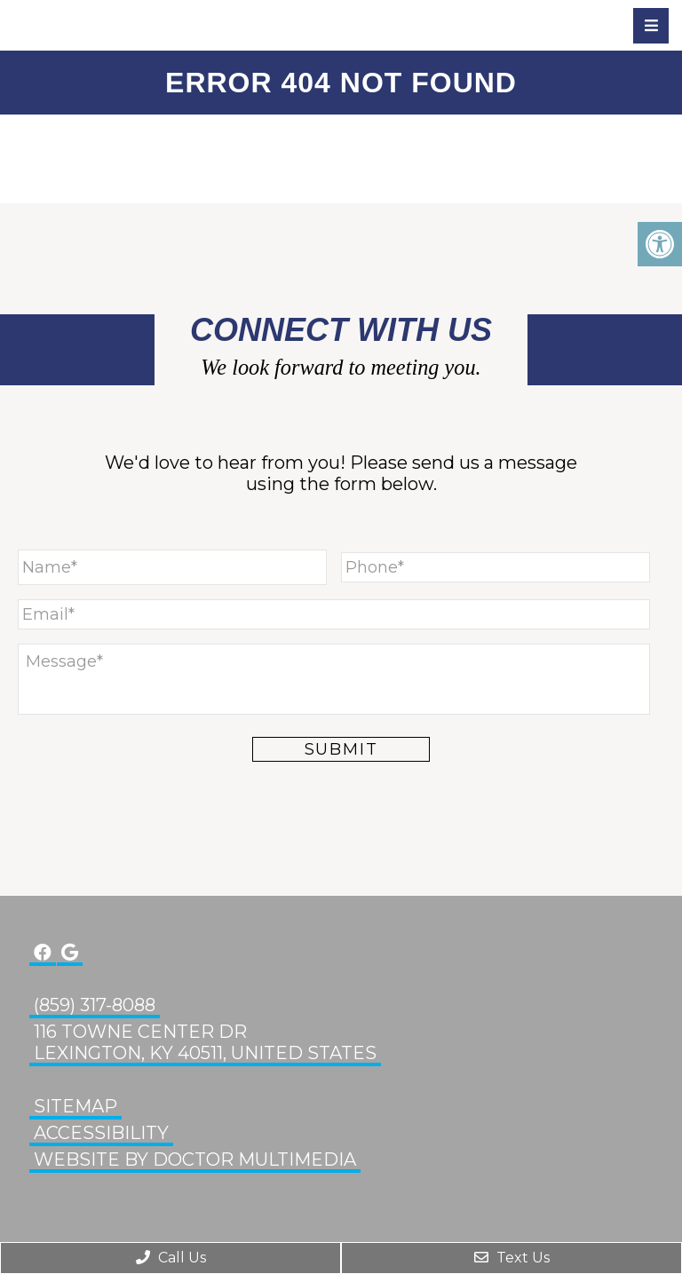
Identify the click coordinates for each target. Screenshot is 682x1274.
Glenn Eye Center (111, 24)
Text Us (512, 1257)
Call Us (171, 1257)
